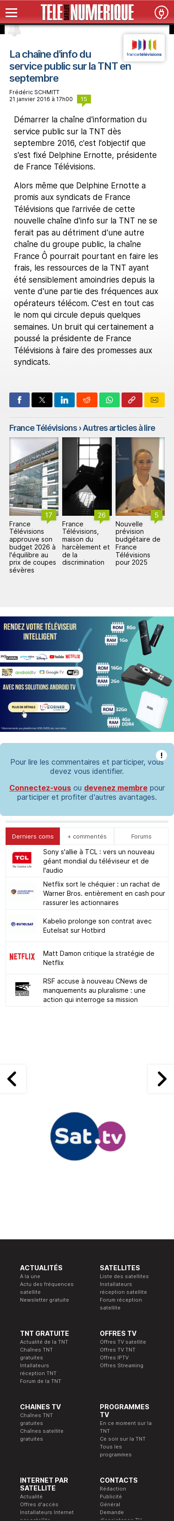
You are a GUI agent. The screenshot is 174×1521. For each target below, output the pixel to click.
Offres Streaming (121, 1365)
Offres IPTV (114, 1357)
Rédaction (113, 1488)
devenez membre (116, 787)
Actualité (31, 1496)
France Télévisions (43, 428)
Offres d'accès (39, 1504)
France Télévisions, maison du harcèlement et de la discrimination (86, 543)
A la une (30, 1276)
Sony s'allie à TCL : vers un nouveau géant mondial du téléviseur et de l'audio (99, 861)
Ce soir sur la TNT (123, 1439)
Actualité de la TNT (44, 1342)
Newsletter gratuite (44, 1300)
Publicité (111, 1496)
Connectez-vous (40, 787)
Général (110, 1504)
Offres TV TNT (117, 1349)
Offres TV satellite (123, 1342)
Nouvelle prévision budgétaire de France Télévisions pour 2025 (138, 543)
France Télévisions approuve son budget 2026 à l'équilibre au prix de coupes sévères (32, 547)
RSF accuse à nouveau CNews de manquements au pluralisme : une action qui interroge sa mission (95, 990)
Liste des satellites (124, 1276)
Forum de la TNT (40, 1381)
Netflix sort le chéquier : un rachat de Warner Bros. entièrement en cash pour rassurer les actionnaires (104, 893)
